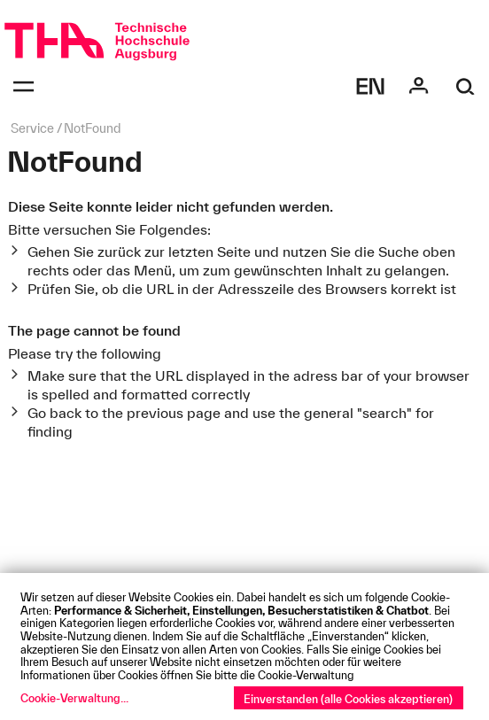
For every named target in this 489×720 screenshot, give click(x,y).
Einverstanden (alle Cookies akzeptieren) (348, 699)
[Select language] (370, 86)
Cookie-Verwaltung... (74, 698)
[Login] (418, 86)
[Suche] (465, 86)
